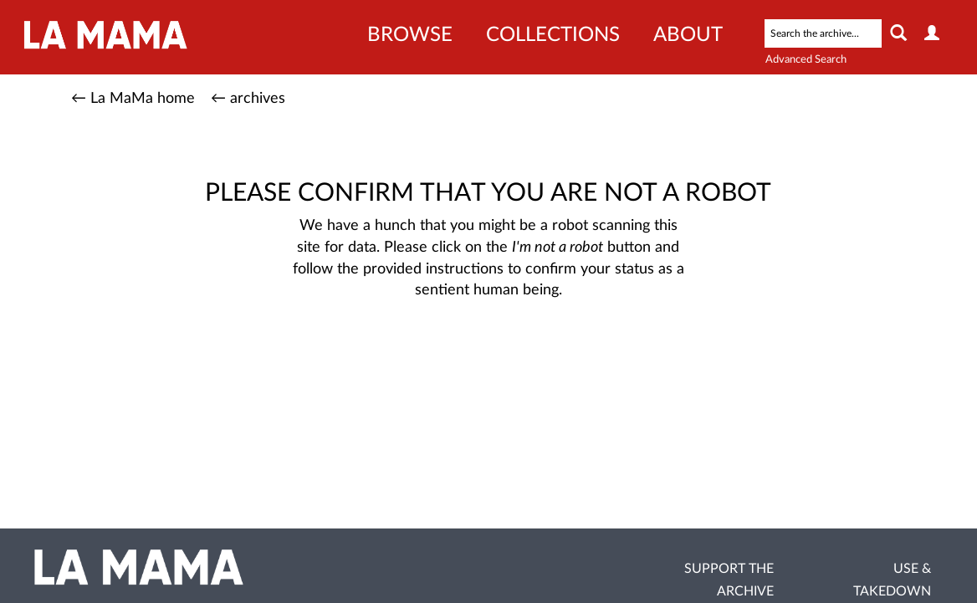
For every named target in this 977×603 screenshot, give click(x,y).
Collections (553, 35)
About (688, 35)
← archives (248, 98)
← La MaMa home (133, 98)
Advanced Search (806, 59)
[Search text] (823, 33)
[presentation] (513, 354)
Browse (410, 35)
